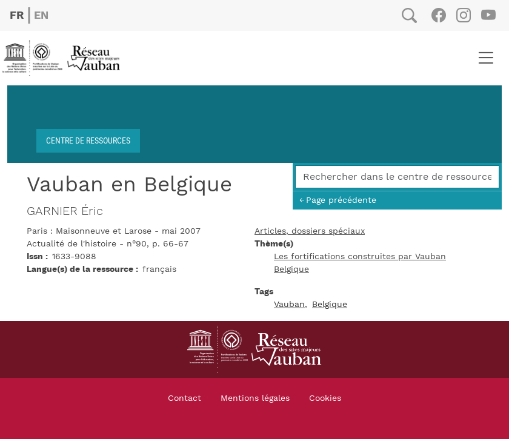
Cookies (325, 398)
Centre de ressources (88, 140)
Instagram (463, 15)
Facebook (438, 15)
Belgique (291, 269)
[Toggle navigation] (485, 58)
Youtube (488, 15)
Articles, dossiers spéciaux (309, 231)
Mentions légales (255, 398)
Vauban (289, 304)
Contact (184, 398)
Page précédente (341, 200)
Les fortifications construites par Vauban (360, 257)
